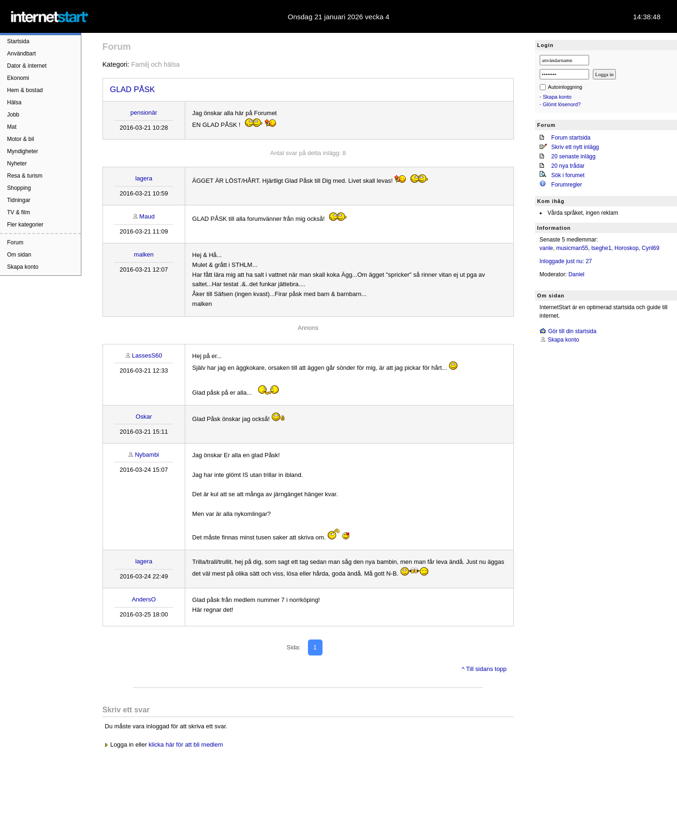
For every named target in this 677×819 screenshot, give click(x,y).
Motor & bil (20, 139)
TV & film (18, 212)
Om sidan (19, 254)
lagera (143, 178)
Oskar (143, 416)
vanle (546, 248)
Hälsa (14, 102)
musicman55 (572, 248)
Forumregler (566, 184)
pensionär (143, 112)
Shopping (19, 188)
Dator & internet (27, 65)
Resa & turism (24, 175)
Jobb (13, 114)
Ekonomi (18, 78)
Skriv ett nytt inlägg (575, 147)
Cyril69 (650, 248)
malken (144, 254)
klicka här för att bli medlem (186, 744)
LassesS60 (147, 355)
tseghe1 (601, 248)
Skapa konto (23, 267)
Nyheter (17, 163)
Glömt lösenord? (562, 104)
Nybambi (147, 454)
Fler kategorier (25, 224)
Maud (147, 216)
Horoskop (626, 248)
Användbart (21, 53)
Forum (15, 242)
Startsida (18, 41)
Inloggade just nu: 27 (566, 261)
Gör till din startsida (572, 331)
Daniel (576, 274)
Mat (11, 127)
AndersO (144, 599)
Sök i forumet (568, 175)
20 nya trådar (568, 166)
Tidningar (19, 200)
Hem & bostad (25, 90)
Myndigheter (22, 151)
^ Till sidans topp (484, 668)
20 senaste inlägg (573, 156)
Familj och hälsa (155, 64)
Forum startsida (570, 137)
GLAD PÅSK (132, 89)
